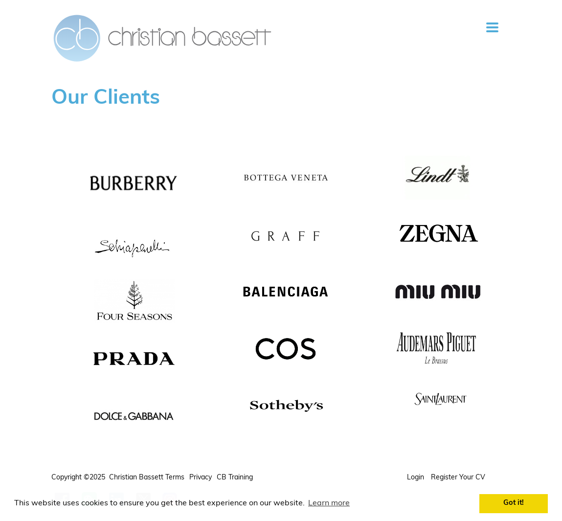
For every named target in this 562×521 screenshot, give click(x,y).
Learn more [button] (329, 503)
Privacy (200, 477)
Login (416, 477)
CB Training (235, 477)
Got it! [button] (513, 503)
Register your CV (459, 477)
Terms (174, 477)
